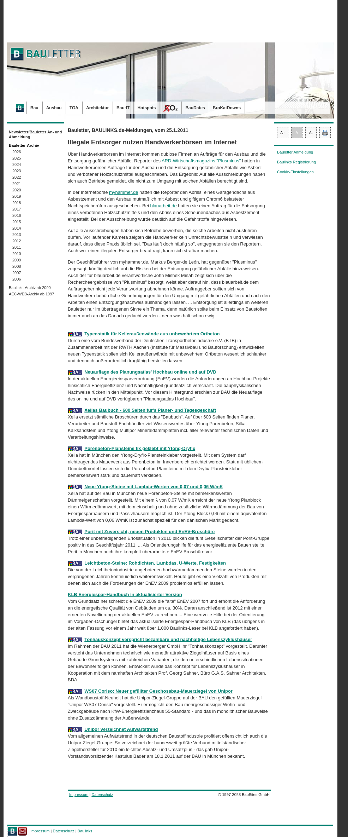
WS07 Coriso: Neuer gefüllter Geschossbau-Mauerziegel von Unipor (158, 691)
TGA (74, 107)
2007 (16, 273)
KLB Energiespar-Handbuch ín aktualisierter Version (125, 594)
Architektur (97, 107)
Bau (34, 107)
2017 (16, 209)
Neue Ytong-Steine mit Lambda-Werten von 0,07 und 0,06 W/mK (153, 486)
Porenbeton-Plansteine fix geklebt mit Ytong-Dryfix (139, 448)
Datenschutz (102, 794)
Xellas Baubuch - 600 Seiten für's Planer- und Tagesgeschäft (150, 410)
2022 (16, 177)
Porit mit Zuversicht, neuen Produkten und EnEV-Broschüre (149, 531)
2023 (16, 171)
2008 (16, 266)
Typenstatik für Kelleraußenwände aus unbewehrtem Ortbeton (152, 333)
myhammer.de (123, 192)
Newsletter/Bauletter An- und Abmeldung (35, 134)
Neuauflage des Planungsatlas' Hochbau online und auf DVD (150, 372)
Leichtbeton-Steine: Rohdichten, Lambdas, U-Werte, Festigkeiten (155, 563)
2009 (16, 260)
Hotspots (146, 107)
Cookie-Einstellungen (295, 172)
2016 (16, 215)
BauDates (195, 107)
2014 (16, 228)
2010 (16, 254)
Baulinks (85, 831)
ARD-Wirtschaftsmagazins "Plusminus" (201, 160)
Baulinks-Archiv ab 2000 (30, 287)
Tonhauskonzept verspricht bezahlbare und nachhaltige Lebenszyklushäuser (168, 639)
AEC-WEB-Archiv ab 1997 (31, 294)
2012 (16, 241)
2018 (16, 203)
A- (311, 133)
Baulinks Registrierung (296, 162)
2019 (16, 196)
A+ (282, 133)
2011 (16, 247)
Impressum (78, 794)
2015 (16, 222)
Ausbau (54, 107)
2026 (16, 152)
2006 (16, 279)
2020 (16, 190)
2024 (16, 164)
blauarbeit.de (163, 205)
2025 (16, 158)
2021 (16, 183)
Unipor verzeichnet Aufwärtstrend (121, 729)
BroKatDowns (227, 107)
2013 (16, 234)
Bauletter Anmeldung (295, 152)
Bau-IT (123, 107)
